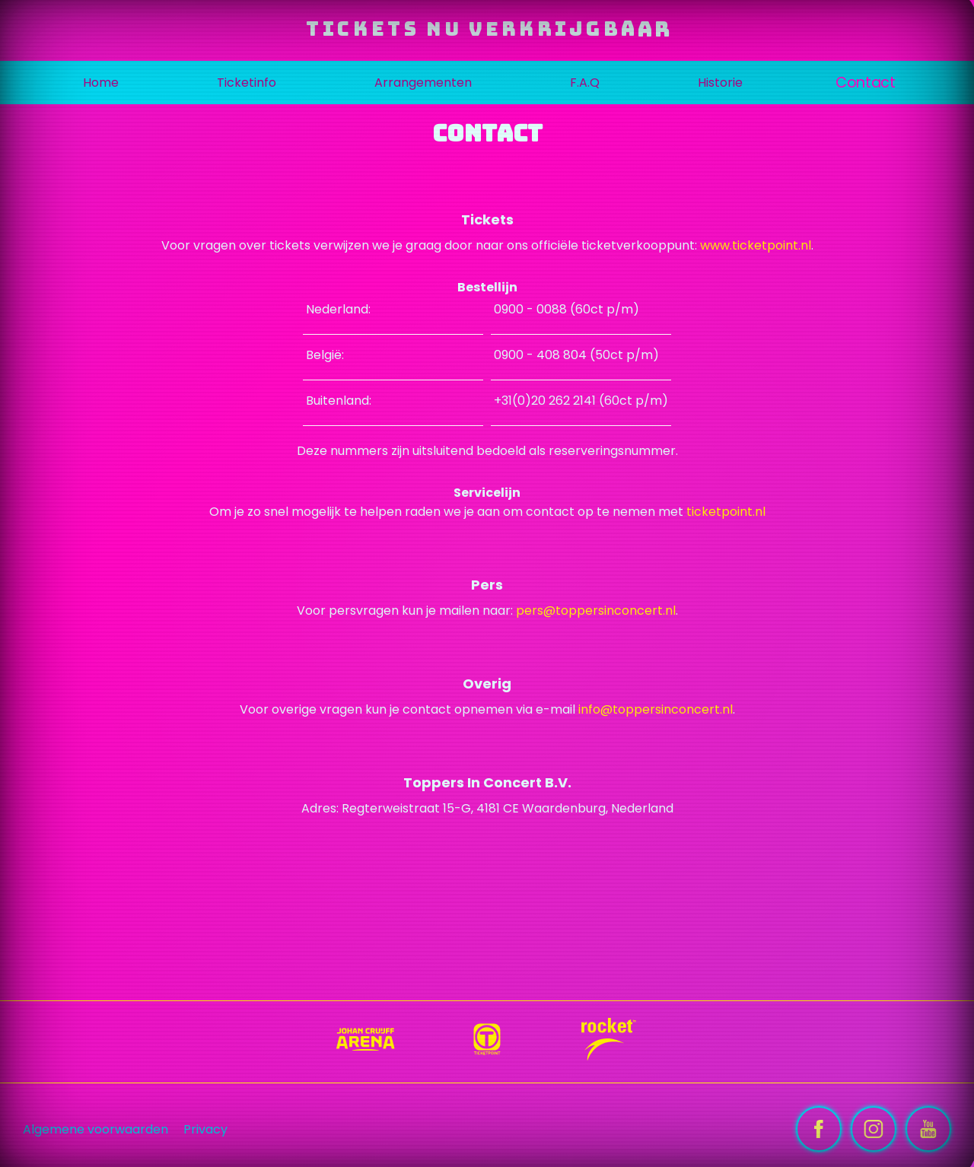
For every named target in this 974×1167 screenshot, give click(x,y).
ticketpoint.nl (726, 511)
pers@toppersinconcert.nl (596, 610)
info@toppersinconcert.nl (655, 709)
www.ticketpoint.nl (755, 245)
